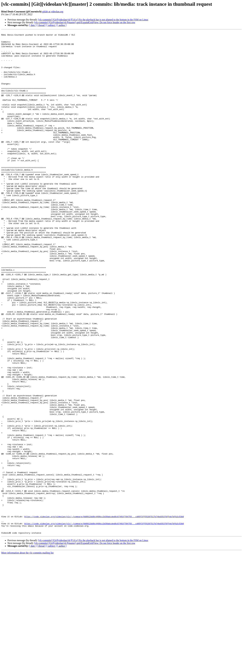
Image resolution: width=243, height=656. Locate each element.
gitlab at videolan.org (52, 11)
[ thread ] (41, 25)
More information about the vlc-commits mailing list (27, 653)
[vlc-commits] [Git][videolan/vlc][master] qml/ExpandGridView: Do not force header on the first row (84, 22)
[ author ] (61, 25)
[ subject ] (52, 25)
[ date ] (32, 25)
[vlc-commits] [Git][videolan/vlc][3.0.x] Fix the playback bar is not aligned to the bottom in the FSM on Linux (93, 19)
